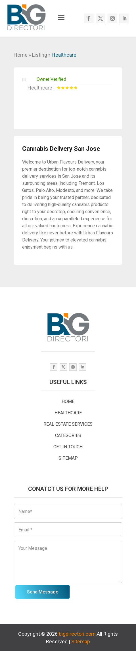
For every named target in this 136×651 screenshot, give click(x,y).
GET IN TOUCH (68, 446)
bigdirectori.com (77, 634)
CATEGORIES (68, 435)
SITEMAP (68, 458)
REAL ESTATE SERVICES (68, 424)
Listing (39, 55)
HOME (68, 401)
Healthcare (64, 55)
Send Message (42, 592)
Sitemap (80, 641)
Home (21, 55)
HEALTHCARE (68, 412)
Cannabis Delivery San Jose (61, 148)
